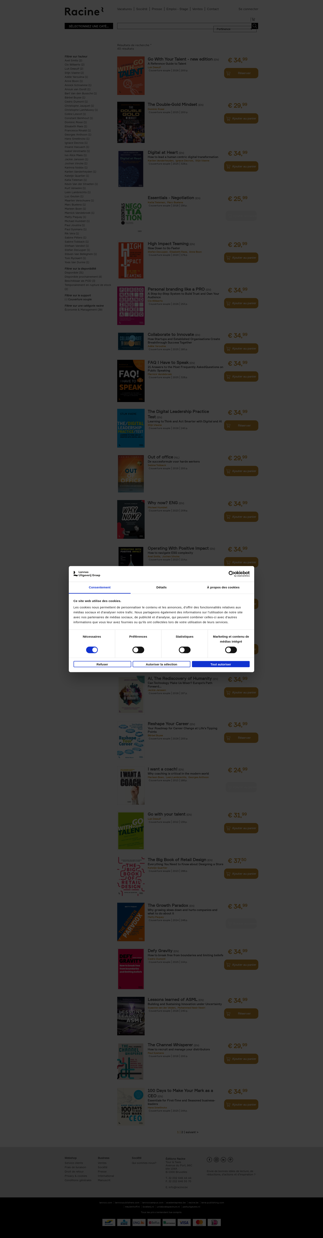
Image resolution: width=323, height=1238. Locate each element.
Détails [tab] (161, 587)
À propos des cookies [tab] (223, 587)
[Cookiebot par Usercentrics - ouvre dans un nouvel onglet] (232, 574)
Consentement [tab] (99, 587)
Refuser (102, 664)
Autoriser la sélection (161, 664)
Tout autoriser (221, 664)
